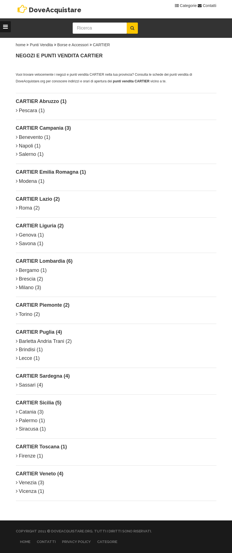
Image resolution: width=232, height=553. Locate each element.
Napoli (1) (28, 146)
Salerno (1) (30, 154)
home (21, 45)
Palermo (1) (30, 420)
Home (25, 542)
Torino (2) (28, 314)
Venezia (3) (30, 482)
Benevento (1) (33, 137)
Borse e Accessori (73, 45)
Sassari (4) (29, 385)
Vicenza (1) (30, 491)
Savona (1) (29, 243)
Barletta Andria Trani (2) (44, 341)
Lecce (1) (28, 358)
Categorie (186, 5)
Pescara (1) (30, 110)
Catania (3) (30, 412)
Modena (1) (30, 181)
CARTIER (101, 45)
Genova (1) (30, 235)
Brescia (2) (29, 279)
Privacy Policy (76, 542)
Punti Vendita (41, 45)
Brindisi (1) (29, 349)
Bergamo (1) (31, 270)
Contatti (207, 5)
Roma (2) (28, 208)
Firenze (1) (29, 456)
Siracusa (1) (31, 429)
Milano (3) (28, 287)
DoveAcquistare (55, 10)
